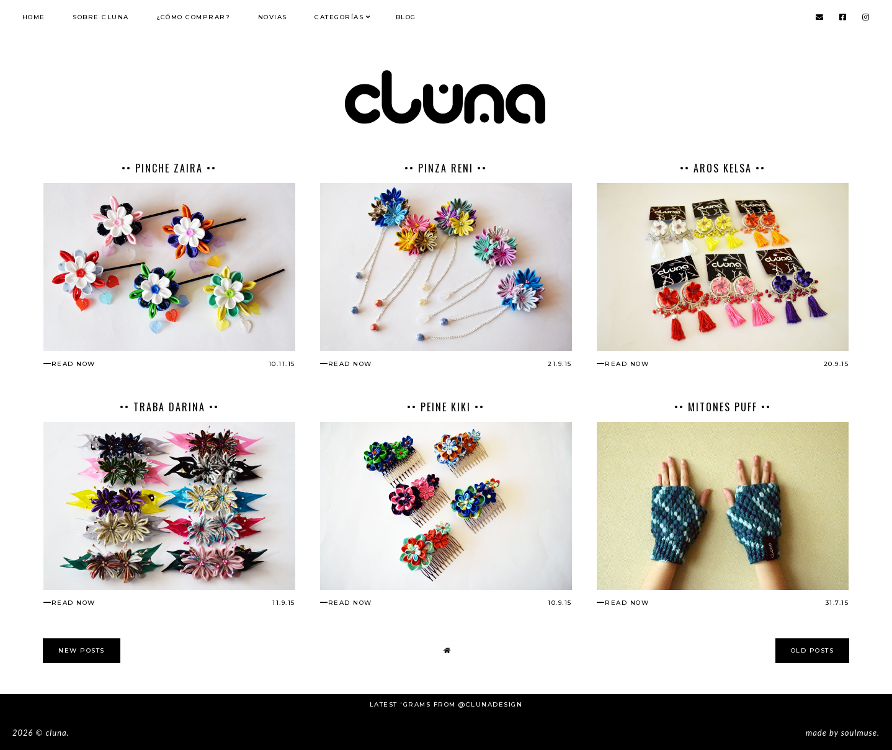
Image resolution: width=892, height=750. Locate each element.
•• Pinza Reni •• (445, 168)
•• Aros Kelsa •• (722, 168)
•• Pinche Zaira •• (169, 168)
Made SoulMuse (841, 733)
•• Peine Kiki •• (445, 407)
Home (33, 17)
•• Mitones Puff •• (722, 407)
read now (73, 364)
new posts (81, 650)
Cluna (55, 733)
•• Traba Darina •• (169, 407)
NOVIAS (272, 17)
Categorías (338, 17)
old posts (812, 650)
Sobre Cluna (101, 17)
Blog (406, 17)
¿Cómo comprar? (193, 17)
